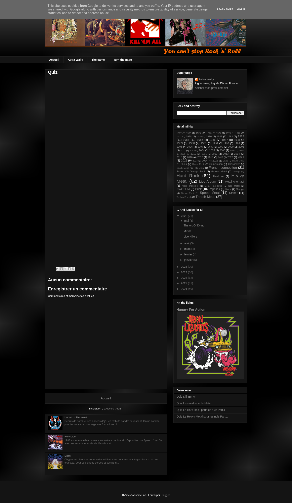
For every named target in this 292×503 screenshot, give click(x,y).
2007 (232, 150)
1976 (237, 133)
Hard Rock (188, 175)
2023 (195, 160)
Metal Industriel (190, 186)
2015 (179, 157)
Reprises (214, 189)
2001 (241, 146)
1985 (200, 139)
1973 (209, 133)
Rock (228, 189)
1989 (180, 143)
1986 (212, 139)
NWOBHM (183, 189)
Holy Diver (71, 436)
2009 (182, 154)
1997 (200, 146)
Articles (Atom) (113, 408)
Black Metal (238, 160)
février (188, 254)
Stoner (233, 192)
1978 (189, 136)
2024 (205, 160)
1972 (198, 133)
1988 (237, 140)
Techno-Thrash (184, 197)
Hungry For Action (191, 309)
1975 (228, 133)
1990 (192, 143)
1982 (230, 136)
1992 (215, 143)
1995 (179, 146)
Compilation (216, 164)
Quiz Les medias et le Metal (194, 403)
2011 (204, 154)
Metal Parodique (213, 186)
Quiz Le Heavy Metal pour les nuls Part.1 (202, 416)
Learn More (225, 9)
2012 (214, 153)
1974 (218, 133)
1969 (188, 133)
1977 (179, 136)
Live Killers (190, 236)
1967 (179, 133)
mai (187, 220)
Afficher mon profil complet (211, 87)
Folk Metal (199, 168)
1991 (204, 143)
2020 (230, 157)
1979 (199, 136)
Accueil (54, 59)
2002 (182, 150)
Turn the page (122, 59)
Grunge (236, 171)
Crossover (234, 164)
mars (187, 248)
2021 (241, 157)
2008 (241, 150)
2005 (212, 150)
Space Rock (187, 193)
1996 (190, 146)
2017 (200, 157)
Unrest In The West (76, 417)
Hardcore (218, 176)
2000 (231, 146)
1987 (225, 139)
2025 (215, 160)
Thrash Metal (205, 197)
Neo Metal (234, 186)
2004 (202, 150)
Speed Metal (209, 193)
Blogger (165, 495)
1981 (219, 136)
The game (98, 59)
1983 (241, 136)
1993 (226, 143)
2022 (184, 160)
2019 (220, 157)
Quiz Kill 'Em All (186, 396)
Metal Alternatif (234, 181)
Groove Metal (219, 171)
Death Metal (183, 168)
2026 (225, 160)
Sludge (240, 189)
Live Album (207, 181)
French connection (223, 168)
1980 (209, 136)
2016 (190, 157)
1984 (186, 139)
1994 (237, 143)
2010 (193, 153)
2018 (210, 157)
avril (187, 243)
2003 (192, 150)
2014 (237, 153)
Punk (198, 189)
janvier (188, 259)
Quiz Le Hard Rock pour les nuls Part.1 (201, 409)
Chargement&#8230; (98, 168)
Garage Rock (197, 171)
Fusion (180, 171)
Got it (241, 9)
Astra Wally (75, 59)
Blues (183, 164)
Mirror (68, 455)
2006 (222, 150)
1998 (210, 147)
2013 (225, 153)
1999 (220, 146)
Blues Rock (198, 164)
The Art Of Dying (193, 225)
